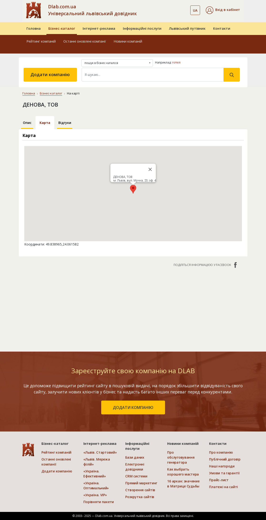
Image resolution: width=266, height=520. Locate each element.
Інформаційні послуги (142, 28)
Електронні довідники (134, 466)
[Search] (153, 75)
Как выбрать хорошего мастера (183, 471)
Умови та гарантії (224, 473)
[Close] (150, 169)
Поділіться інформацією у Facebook (206, 265)
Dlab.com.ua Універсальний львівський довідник (92, 10)
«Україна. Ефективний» (94, 473)
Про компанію (221, 452)
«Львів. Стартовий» (100, 452)
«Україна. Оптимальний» (96, 485)
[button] (223, 10)
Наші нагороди (221, 466)
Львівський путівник (187, 28)
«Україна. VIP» (95, 495)
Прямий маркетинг (141, 483)
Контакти (221, 28)
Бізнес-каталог (61, 28)
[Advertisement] (133, 307)
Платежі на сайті (223, 487)
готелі (176, 62)
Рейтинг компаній (41, 41)
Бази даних (134, 457)
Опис (27, 122)
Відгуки (64, 122)
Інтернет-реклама (99, 28)
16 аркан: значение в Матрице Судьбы (183, 483)
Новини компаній (128, 41)
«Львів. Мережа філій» (96, 461)
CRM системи (136, 476)
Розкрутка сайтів (139, 497)
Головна (33, 28)
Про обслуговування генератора (180, 457)
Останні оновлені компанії (84, 41)
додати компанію (133, 407)
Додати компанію (50, 74)
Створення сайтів (140, 490)
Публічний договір (224, 459)
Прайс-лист (218, 480)
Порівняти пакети (98, 502)
